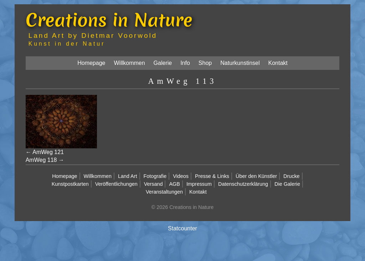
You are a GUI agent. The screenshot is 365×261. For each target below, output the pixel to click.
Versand (153, 184)
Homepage (91, 63)
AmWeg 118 (41, 160)
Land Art (127, 176)
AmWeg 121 (48, 152)
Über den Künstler (256, 176)
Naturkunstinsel (239, 63)
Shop (205, 63)
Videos (181, 176)
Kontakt (278, 63)
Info (185, 63)
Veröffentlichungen (116, 184)
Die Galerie (287, 184)
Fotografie (155, 176)
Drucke (291, 176)
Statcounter (182, 228)
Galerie (163, 63)
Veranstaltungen (164, 192)
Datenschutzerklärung (243, 184)
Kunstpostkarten (70, 184)
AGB (174, 184)
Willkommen (129, 63)
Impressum (199, 184)
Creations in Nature (109, 19)
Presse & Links (212, 176)
